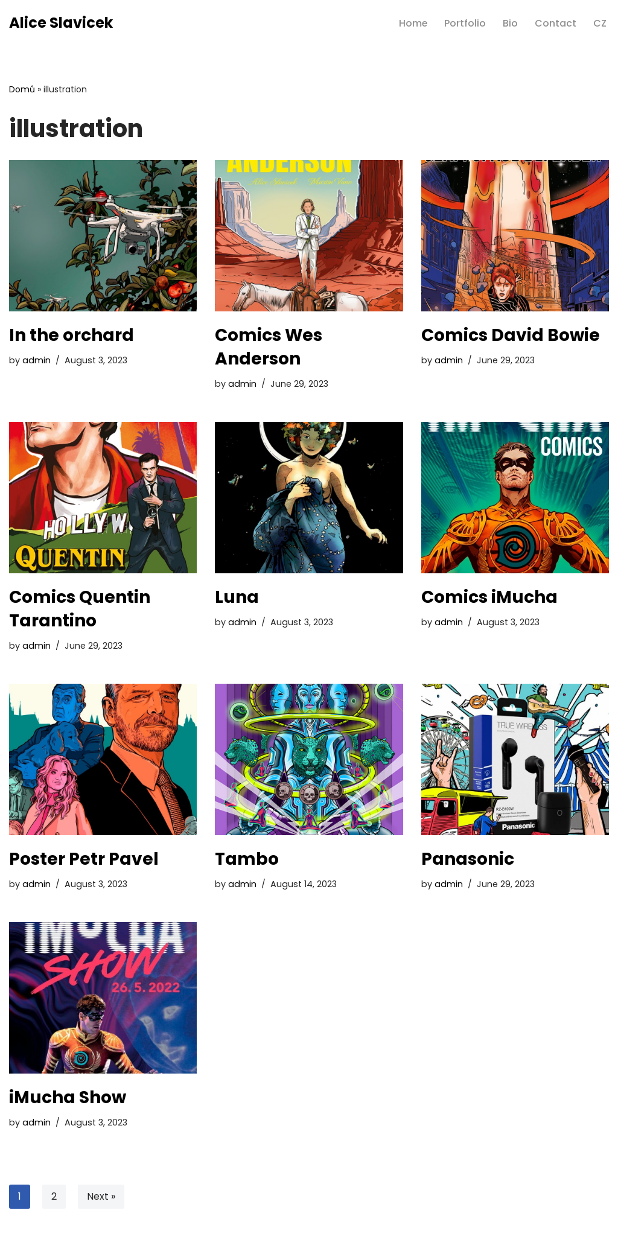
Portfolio (465, 23)
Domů (22, 89)
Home (412, 23)
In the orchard (71, 335)
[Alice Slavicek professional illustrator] (61, 23)
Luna (237, 597)
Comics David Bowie (510, 335)
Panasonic (467, 859)
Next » (101, 1196)
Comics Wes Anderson (268, 347)
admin (36, 360)
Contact (555, 23)
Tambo (247, 859)
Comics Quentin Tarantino (79, 608)
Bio (510, 23)
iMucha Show (67, 1097)
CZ (600, 23)
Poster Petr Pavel (84, 859)
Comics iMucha (489, 597)
